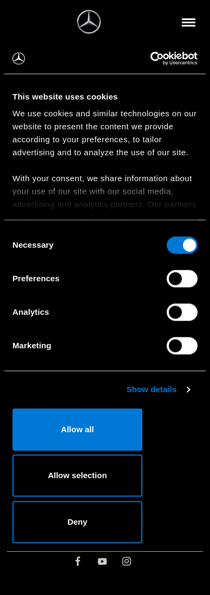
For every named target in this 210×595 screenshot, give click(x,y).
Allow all (77, 429)
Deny (78, 521)
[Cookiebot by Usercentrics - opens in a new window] (151, 58)
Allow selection (77, 475)
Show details (152, 389)
